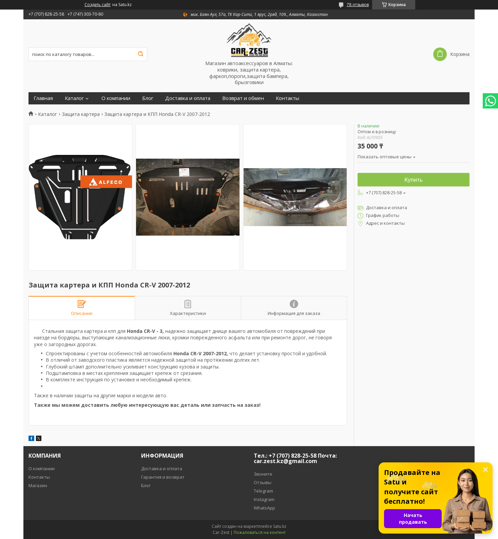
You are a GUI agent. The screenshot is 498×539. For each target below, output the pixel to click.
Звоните (263, 474)
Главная (43, 98)
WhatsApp (264, 508)
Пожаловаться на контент (260, 532)
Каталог (74, 98)
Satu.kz (279, 526)
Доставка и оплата (187, 98)
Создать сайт (97, 4)
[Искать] (140, 54)
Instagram (264, 499)
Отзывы (262, 482)
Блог (147, 98)
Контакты (287, 98)
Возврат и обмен (243, 98)
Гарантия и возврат (163, 477)
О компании (115, 98)
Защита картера (81, 114)
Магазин (37, 485)
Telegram (263, 491)
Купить (413, 180)
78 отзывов (358, 4)
